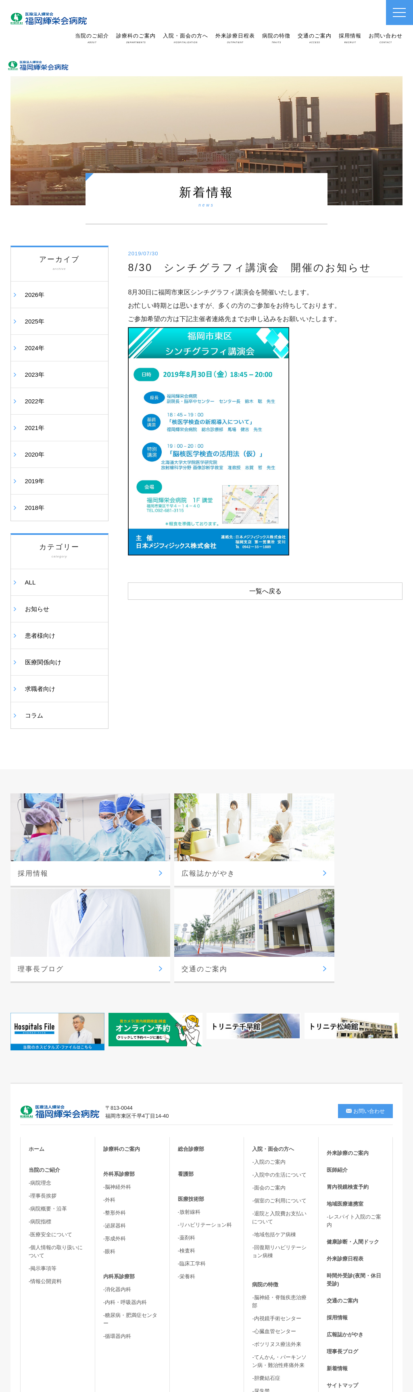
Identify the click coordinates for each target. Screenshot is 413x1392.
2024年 (34, 347)
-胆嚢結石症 (266, 1253)
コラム (34, 715)
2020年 (34, 454)
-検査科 (186, 1126)
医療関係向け (43, 662)
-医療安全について (50, 1109)
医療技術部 (191, 1074)
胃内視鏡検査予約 (348, 1062)
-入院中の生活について (279, 1050)
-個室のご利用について (279, 1076)
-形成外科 (114, 1113)
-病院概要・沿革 (48, 1084)
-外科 (109, 1075)
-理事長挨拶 (42, 1071)
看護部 (186, 1049)
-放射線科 (189, 1087)
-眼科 (109, 1126)
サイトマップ (342, 1260)
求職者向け (40, 688)
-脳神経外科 (117, 1062)
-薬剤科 (186, 1113)
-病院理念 (40, 1058)
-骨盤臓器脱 (266, 1279)
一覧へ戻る (265, 591)
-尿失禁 (260, 1266)
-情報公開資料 (45, 1156)
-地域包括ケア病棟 (274, 1109)
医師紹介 (337, 1045)
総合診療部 (191, 1024)
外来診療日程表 (235, 38)
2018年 (34, 507)
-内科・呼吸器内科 (125, 1177)
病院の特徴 (276, 38)
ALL (30, 582)
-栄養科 (186, 1151)
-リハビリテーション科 (205, 1100)
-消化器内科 (117, 1164)
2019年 (34, 481)
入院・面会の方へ (185, 38)
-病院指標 (40, 1097)
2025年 (34, 321)
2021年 (34, 427)
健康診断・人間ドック (353, 1117)
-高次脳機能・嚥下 (274, 1292)
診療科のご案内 (136, 38)
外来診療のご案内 (348, 1028)
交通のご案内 (315, 38)
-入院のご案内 (268, 1037)
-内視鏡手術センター (276, 1193)
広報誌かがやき (345, 1209)
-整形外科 (114, 1088)
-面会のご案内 (268, 1063)
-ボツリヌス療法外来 (276, 1219)
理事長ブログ (342, 1226)
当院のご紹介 (92, 38)
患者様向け (40, 635)
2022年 (34, 401)
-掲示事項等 (42, 1143)
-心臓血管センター (274, 1206)
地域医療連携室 (345, 1079)
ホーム (36, 1024)
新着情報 (337, 1243)
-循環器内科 (117, 1211)
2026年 (34, 294)
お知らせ (37, 608)
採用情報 (350, 38)
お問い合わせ (386, 38)
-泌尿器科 (114, 1101)
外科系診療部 (119, 1049)
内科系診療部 (119, 1151)
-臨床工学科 (192, 1138)
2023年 (34, 374)
